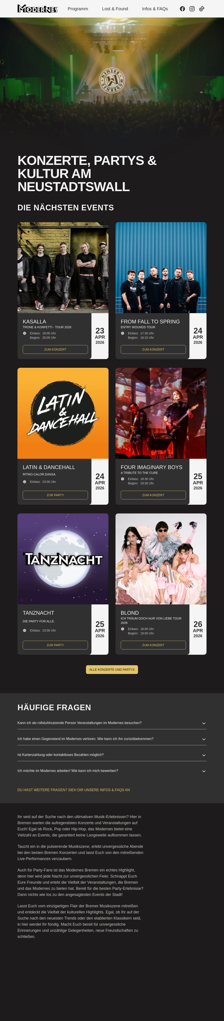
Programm (78, 8)
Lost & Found (115, 8)
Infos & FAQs (155, 8)
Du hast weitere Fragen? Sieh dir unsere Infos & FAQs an (74, 790)
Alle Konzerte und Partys (112, 669)
